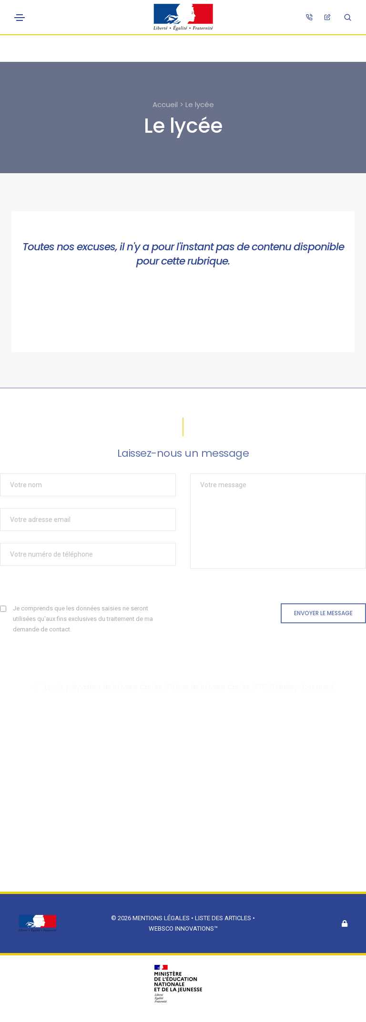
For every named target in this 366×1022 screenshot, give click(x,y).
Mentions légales (161, 918)
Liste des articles (224, 918)
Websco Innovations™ (183, 928)
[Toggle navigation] (19, 17)
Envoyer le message (323, 613)
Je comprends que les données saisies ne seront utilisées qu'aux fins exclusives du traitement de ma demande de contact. (83, 619)
